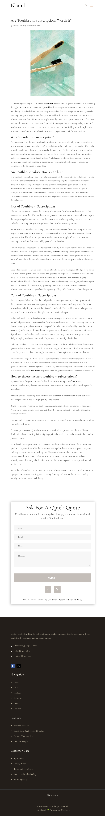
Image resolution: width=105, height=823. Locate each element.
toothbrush (49, 107)
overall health (53, 103)
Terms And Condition (47, 599)
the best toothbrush (44, 376)
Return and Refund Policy (70, 599)
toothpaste (76, 381)
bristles (32, 233)
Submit (52, 577)
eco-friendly (36, 370)
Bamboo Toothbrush (34, 25)
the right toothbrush (20, 107)
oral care (23, 474)
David (15, 25)
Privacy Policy (29, 599)
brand (58, 251)
